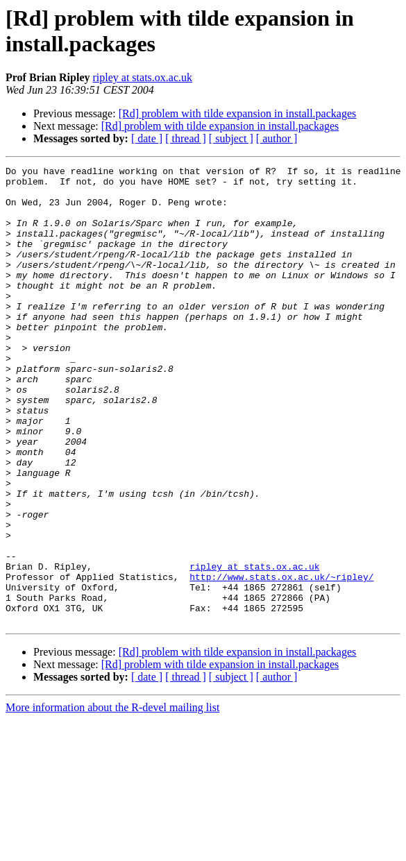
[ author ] (277, 138)
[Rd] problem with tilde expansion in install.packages (238, 113)
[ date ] (146, 138)
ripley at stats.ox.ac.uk (142, 77)
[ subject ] (231, 138)
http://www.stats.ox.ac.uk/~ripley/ (281, 660)
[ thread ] (185, 138)
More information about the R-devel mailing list (112, 799)
